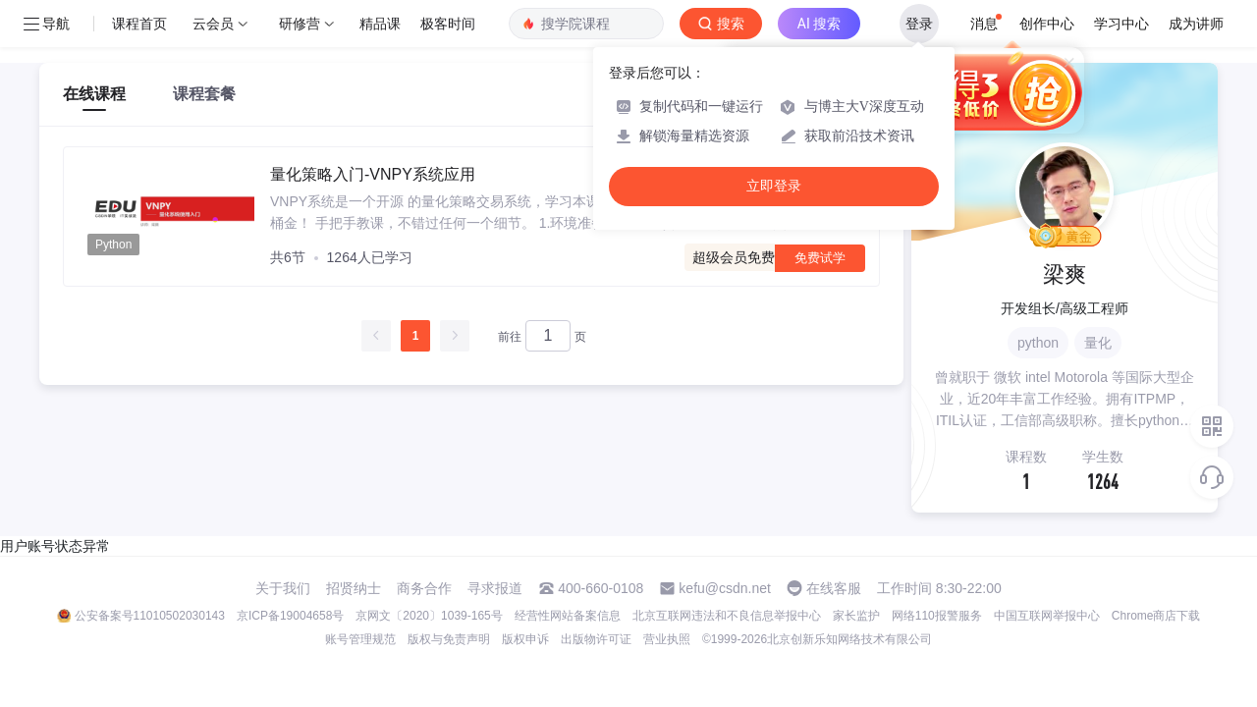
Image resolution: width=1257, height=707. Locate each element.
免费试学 (820, 257)
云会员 (213, 23)
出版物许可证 (596, 639)
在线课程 (94, 93)
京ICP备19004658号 (290, 616)
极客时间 (447, 23)
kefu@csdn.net (725, 588)
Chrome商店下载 (1156, 616)
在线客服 (833, 588)
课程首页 (139, 23)
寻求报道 (494, 588)
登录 (919, 23)
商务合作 (424, 588)
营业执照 (666, 639)
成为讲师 (1196, 23)
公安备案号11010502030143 (150, 616)
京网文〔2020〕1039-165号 (428, 616)
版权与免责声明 (449, 639)
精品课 (380, 23)
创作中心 (1046, 23)
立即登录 (773, 186)
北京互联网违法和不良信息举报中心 (726, 616)
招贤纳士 (353, 588)
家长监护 (856, 616)
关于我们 (282, 588)
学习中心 (1121, 23)
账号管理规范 (360, 639)
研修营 (299, 23)
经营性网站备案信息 (568, 616)
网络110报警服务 (937, 616)
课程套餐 (204, 93)
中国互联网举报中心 (1047, 616)
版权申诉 (525, 639)
